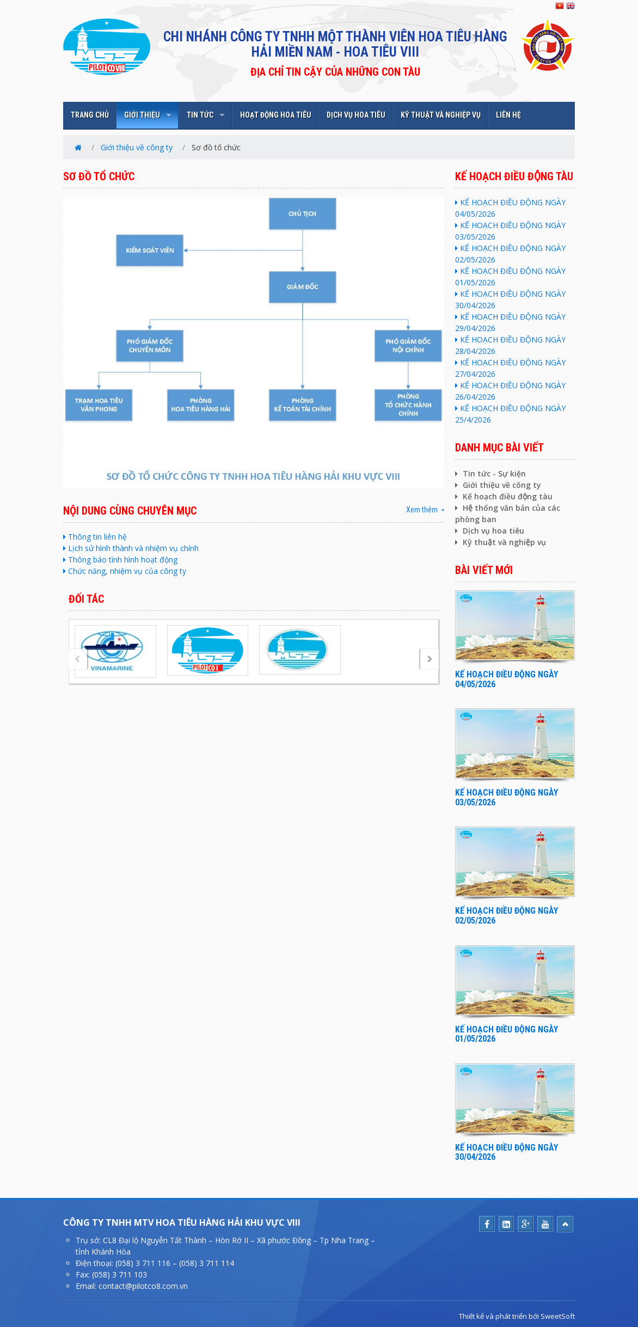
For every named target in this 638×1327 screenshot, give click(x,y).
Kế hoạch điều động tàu (504, 496)
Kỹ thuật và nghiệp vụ (500, 542)
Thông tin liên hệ (95, 536)
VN (559, 6)
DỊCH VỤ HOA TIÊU (356, 115)
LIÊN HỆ (508, 115)
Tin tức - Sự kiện (490, 473)
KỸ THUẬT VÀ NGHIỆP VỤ (441, 115)
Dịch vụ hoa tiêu (489, 530)
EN (570, 6)
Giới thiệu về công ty (137, 147)
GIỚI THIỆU (142, 115)
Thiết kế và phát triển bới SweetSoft (517, 1316)
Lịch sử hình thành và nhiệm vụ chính (131, 548)
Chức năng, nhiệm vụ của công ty (124, 571)
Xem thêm (422, 509)
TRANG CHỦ (90, 115)
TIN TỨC (200, 115)
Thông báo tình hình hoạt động (120, 559)
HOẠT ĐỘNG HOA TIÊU (275, 115)
